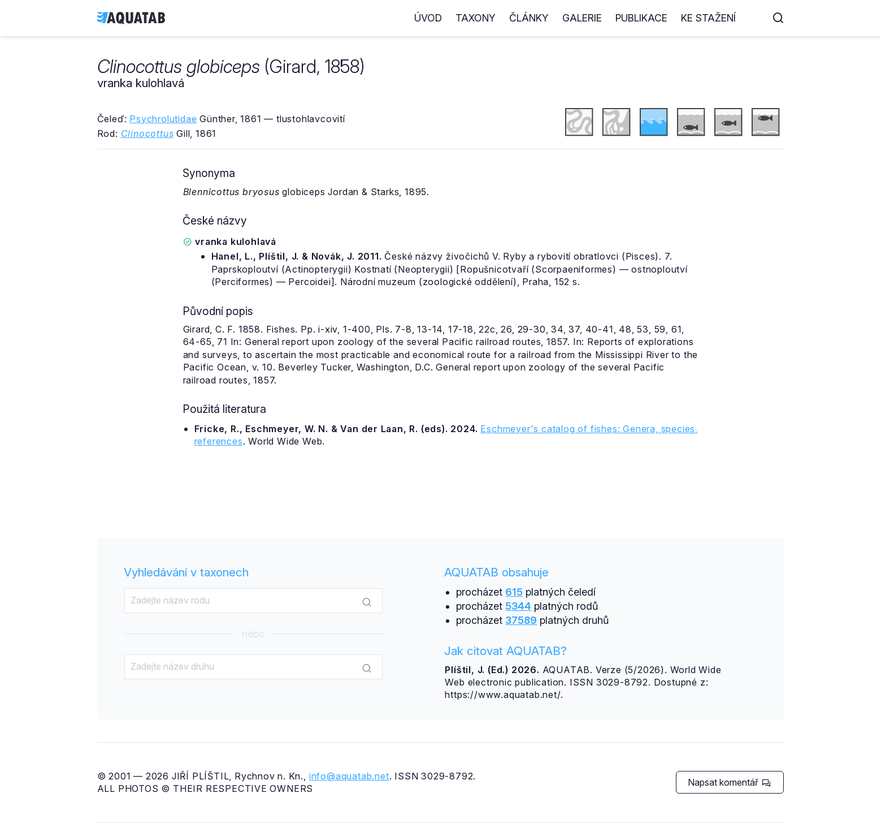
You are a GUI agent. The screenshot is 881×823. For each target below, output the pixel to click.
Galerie (604, 18)
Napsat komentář (729, 782)
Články (551, 18)
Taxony (498, 18)
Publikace (664, 18)
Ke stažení (731, 18)
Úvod (451, 18)
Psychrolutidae (163, 118)
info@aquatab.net (349, 776)
